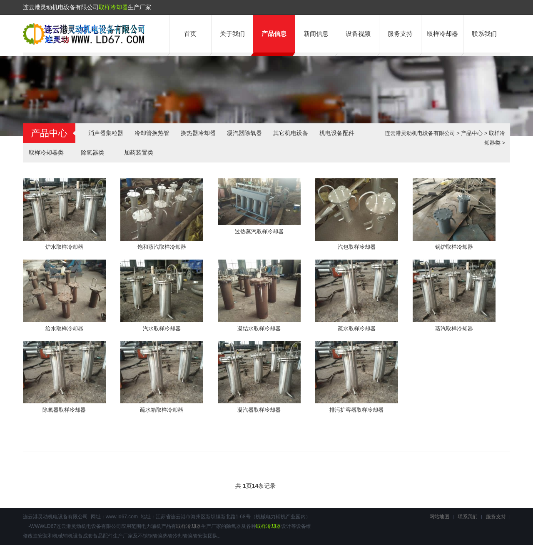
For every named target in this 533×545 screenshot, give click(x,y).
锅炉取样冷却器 (454, 247)
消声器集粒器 (105, 133)
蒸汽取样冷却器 (454, 328)
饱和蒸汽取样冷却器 (161, 247)
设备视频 (358, 33)
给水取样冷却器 (64, 328)
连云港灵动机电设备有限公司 (420, 133)
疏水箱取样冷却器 (161, 410)
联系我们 (484, 33)
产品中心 (472, 133)
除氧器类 (92, 152)
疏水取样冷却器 (357, 328)
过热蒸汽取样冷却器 (259, 231)
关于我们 (232, 33)
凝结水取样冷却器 (259, 328)
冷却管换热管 (151, 133)
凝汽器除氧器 (244, 133)
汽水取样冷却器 (162, 328)
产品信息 (274, 33)
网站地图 (439, 517)
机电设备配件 (336, 133)
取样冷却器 (113, 7)
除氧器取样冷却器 (64, 410)
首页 (190, 33)
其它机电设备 (290, 133)
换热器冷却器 (198, 133)
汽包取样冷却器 (357, 247)
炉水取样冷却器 (64, 247)
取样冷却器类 (46, 152)
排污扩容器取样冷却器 (356, 410)
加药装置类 (138, 152)
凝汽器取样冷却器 (259, 410)
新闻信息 (316, 33)
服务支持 (400, 33)
